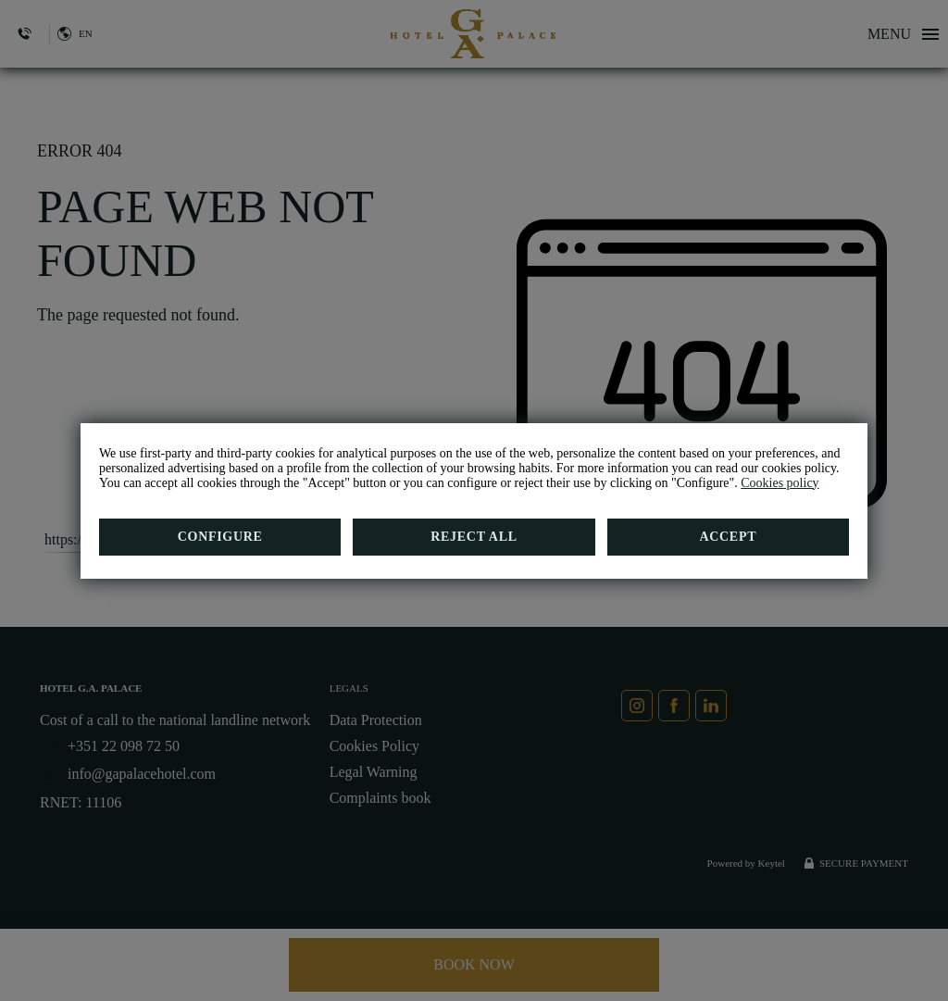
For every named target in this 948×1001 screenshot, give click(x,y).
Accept (727, 537)
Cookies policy (779, 483)
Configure (220, 537)
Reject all (474, 537)
